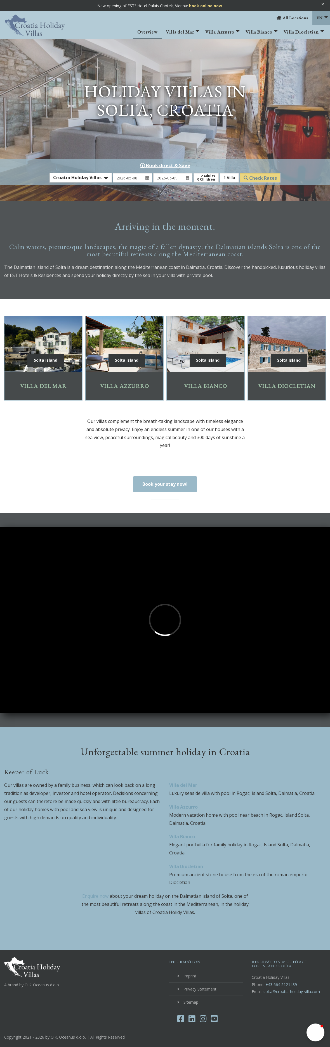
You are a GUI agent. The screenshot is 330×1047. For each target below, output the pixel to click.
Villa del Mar (183, 34)
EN (322, 17)
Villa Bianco (262, 34)
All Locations (292, 17)
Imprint (189, 976)
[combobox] (80, 178)
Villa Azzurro (222, 34)
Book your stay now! (165, 484)
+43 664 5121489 (281, 984)
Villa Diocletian (304, 34)
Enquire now (95, 896)
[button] (315, 1032)
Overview (147, 32)
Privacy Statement (199, 989)
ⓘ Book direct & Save (165, 165)
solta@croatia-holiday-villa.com (291, 991)
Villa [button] (229, 177)
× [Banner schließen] (322, 4)
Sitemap (190, 1002)
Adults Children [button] (206, 178)
